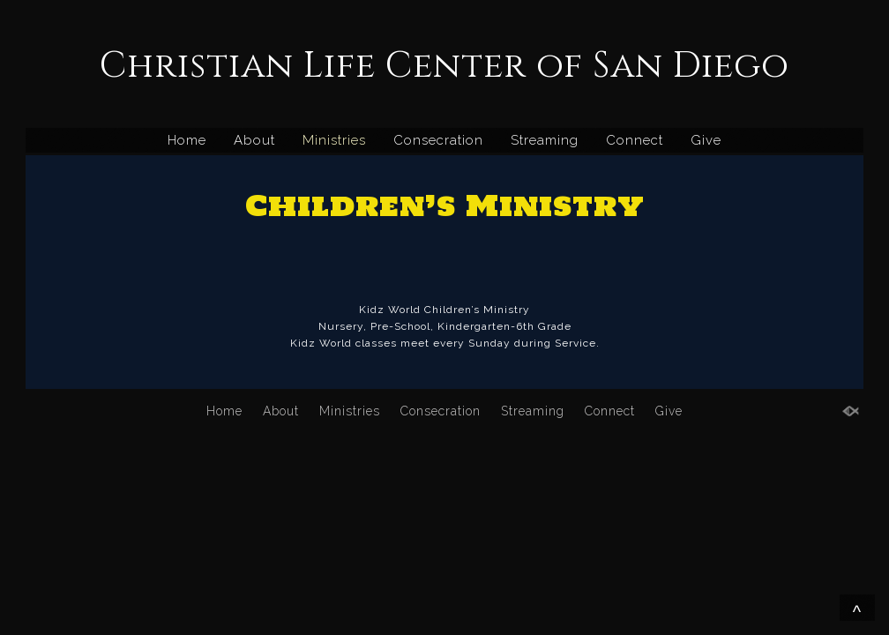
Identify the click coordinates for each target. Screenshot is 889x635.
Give (706, 140)
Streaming (545, 140)
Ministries (334, 140)
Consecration (438, 140)
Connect (634, 140)
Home (187, 140)
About (254, 140)
